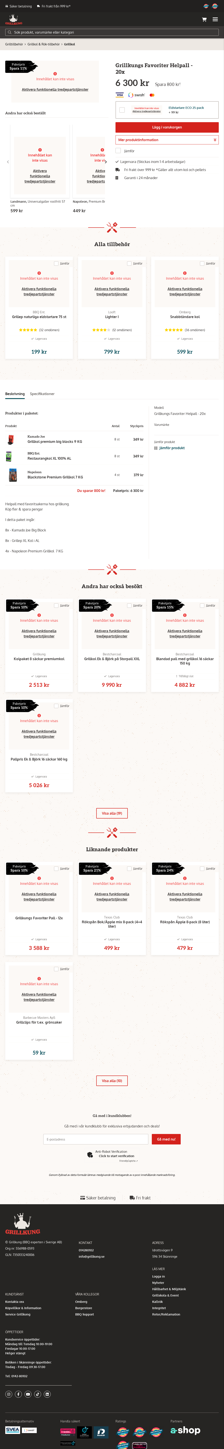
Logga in (158, 1276)
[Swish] (29, 1430)
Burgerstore (83, 1308)
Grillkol (69, 44)
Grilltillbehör (14, 44)
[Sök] (112, 32)
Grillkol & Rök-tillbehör (44, 44)
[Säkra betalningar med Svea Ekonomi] (12, 1430)
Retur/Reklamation (166, 1314)
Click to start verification (116, 1156)
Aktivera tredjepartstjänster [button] (147, 111)
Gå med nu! (166, 1139)
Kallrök (157, 1301)
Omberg (81, 1301)
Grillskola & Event (165, 1295)
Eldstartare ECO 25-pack (186, 108)
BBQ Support (84, 1314)
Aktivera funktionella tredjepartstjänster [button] (55, 89)
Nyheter (158, 1283)
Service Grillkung (17, 1314)
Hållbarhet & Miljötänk (169, 1289)
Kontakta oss (14, 1301)
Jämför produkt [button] (169, 448)
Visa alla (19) (112, 813)
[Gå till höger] (105, 161)
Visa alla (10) (112, 1081)
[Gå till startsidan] (13, 19)
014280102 (86, 1250)
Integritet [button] (159, 1308)
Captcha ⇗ (128, 1161)
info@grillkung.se (92, 1256)
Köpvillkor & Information (23, 1308)
